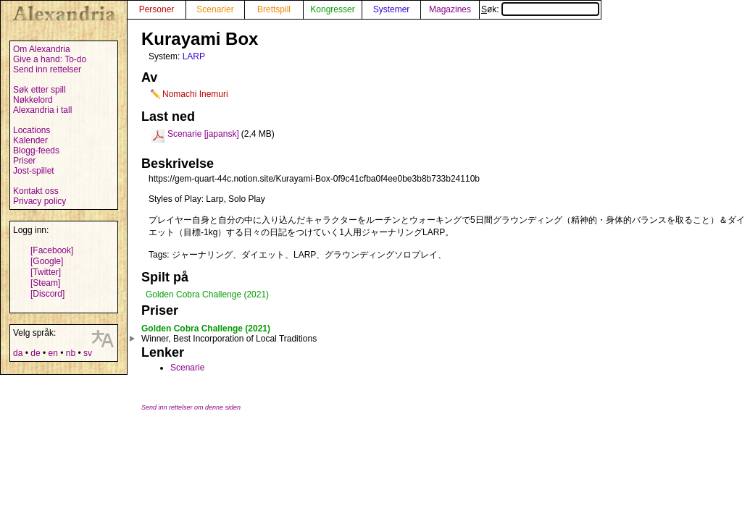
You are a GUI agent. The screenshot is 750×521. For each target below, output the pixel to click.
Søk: (540, 9)
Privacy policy (39, 201)
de (35, 353)
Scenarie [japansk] (203, 134)
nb (70, 353)
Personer (157, 9)
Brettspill (274, 9)
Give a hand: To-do (49, 59)
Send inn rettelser (47, 69)
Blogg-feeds (36, 150)
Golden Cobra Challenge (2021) (207, 294)
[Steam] (45, 283)
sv (87, 353)
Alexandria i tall (42, 110)
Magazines (450, 9)
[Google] (46, 261)
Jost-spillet (33, 171)
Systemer (391, 9)
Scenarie (187, 368)
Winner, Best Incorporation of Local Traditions (229, 339)
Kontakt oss (36, 191)
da (17, 353)
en (52, 353)
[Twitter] (45, 272)
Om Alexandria (41, 49)
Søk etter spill (39, 90)
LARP (194, 56)
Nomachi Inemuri (195, 94)
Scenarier (214, 9)
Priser (24, 161)
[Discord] (47, 294)
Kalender (30, 140)
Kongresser (332, 9)
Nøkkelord (33, 100)
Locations (31, 130)
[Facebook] (51, 250)
